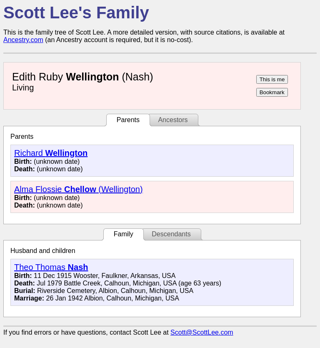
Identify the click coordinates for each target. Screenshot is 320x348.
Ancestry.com (23, 39)
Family (123, 234)
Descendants (171, 234)
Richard (51, 153)
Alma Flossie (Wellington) (78, 189)
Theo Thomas (51, 267)
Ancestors (173, 119)
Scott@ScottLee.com (201, 332)
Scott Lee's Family (76, 12)
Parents (128, 119)
